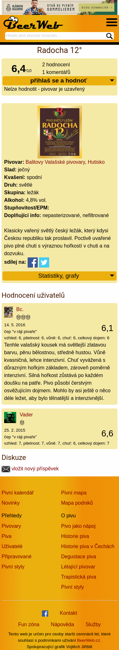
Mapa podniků (77, 503)
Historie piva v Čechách (88, 546)
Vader (26, 414)
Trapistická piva (78, 577)
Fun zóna (28, 624)
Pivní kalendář (18, 492)
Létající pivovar (78, 566)
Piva (6, 536)
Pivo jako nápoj (78, 526)
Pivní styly (13, 566)
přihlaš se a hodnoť (72, 80)
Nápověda (62, 624)
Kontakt (68, 613)
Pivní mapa (74, 492)
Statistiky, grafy (76, 276)
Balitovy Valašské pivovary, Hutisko (65, 162)
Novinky (11, 503)
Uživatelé (12, 546)
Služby (93, 624)
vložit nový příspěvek (30, 468)
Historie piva (75, 536)
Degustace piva (78, 556)
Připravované (16, 556)
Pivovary (11, 526)
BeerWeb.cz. (89, 640)
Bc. (19, 309)
